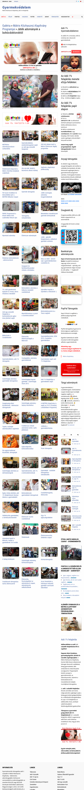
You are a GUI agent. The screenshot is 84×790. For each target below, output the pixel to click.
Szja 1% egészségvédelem (46, 517)
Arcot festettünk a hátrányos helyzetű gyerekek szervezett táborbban (47, 584)
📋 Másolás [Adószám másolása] (76, 51)
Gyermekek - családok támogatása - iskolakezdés (48, 473)
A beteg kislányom (8, 559)
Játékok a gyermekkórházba (46, 427)
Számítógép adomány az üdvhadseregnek (10, 472)
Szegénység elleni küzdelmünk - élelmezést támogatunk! (10, 405)
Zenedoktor (33, 784)
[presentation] (64, 434)
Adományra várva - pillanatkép (75, 498)
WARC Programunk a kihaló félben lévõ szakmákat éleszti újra (9, 216)
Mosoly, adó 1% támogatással (76, 469)
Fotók (32, 16)
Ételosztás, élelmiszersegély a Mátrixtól (28, 339)
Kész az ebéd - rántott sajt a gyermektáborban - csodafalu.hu (49, 261)
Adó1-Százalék (34, 774)
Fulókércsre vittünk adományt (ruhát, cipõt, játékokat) (29, 428)
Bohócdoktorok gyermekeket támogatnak (30, 494)
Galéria (6, 25)
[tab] (64, 434)
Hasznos (25, 16)
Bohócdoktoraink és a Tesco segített (48, 312)
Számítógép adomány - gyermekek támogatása (10, 380)
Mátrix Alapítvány (68, 356)
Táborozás (33, 772)
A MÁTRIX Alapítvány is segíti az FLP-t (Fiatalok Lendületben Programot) (49, 405)
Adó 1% (3, 16)
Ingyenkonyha (34, 787)
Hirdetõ (39, 16)
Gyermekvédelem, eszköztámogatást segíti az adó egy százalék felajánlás (30, 146)
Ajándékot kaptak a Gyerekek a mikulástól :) (49, 291)
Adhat (47, 16)
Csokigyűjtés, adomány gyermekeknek (29, 359)
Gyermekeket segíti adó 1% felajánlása (48, 360)
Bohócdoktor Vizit (62, 784)
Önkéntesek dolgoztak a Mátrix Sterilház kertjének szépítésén (10, 171)
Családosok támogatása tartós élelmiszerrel (10, 583)
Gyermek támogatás (28, 192)
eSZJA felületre (73, 91)
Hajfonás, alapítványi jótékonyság (48, 168)
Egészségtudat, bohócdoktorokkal (27, 448)
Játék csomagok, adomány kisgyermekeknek (46, 195)
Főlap (10, 16)
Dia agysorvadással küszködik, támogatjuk (9, 451)
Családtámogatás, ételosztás (47, 494)
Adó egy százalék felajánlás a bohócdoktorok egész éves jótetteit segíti (9, 315)
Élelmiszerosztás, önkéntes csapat (46, 536)
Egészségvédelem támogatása (76, 460)
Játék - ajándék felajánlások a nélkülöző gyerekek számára (49, 239)
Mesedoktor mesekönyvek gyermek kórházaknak (49, 215)
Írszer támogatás (46, 448)
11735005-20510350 (74, 194)
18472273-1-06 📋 (30, 68)
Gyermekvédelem (16, 7)
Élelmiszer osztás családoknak (27, 518)
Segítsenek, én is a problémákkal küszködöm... (69, 586)
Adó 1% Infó (60, 779)
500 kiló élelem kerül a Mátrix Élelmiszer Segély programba (49, 146)
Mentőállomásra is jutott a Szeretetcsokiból (30, 314)
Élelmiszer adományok (29, 236)
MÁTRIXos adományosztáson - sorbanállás (8, 147)
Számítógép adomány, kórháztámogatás (29, 561)
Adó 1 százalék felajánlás (76, 526)
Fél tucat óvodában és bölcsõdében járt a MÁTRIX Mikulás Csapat (10, 195)
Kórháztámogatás (47, 559)
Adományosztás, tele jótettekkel (77, 517)
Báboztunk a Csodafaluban (6, 336)
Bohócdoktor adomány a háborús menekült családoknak (30, 290)
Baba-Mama (61, 772)
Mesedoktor (65, 16)
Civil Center (33, 779)
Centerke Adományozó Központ (39, 782)
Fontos (17, 16)
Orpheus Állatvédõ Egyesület (65, 774)
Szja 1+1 (59, 777)
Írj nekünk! (71, 425)
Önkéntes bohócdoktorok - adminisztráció (10, 259)
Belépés (16, 1)
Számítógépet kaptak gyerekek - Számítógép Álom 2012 (29, 381)
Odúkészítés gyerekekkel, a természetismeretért (10, 517)
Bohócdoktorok (61, 787)
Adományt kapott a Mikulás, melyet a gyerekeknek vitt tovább (10, 540)
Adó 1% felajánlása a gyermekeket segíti (48, 380)
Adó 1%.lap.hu (34, 777)
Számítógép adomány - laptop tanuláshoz (29, 404)
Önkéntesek (25, 537)
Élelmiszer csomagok (75, 508)
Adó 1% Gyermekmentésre (76, 450)
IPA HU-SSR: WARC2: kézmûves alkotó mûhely (30, 169)
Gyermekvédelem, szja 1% (76, 478)
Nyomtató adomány (8, 236)
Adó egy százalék (62, 782)
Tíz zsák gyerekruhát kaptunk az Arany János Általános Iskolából (10, 292)
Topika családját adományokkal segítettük (10, 428)
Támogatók (55, 16)
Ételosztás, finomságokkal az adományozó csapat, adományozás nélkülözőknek (28, 583)
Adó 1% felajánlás (69, 639)
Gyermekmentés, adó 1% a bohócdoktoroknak (29, 472)
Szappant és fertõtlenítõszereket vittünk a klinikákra (28, 268)
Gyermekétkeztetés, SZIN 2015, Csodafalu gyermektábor (49, 338)
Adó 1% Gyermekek (75, 440)
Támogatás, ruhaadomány (26, 217)
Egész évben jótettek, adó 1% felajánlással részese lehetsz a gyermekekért (10, 495)
